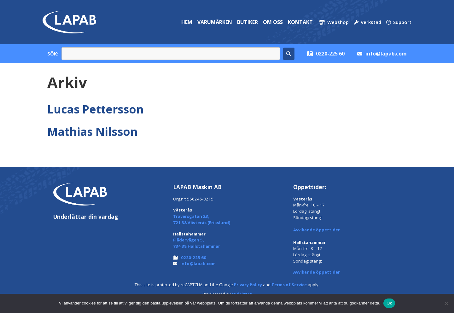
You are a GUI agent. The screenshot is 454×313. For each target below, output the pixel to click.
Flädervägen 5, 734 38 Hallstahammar (196, 243)
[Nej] (446, 303)
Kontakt (300, 22)
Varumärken (214, 22)
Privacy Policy (248, 284)
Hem (186, 22)
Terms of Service (289, 284)
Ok (389, 303)
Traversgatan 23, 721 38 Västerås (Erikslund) (201, 219)
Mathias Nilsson (92, 131)
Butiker (247, 22)
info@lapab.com (386, 53)
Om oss (273, 22)
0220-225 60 (330, 53)
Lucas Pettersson (95, 109)
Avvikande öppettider (316, 230)
